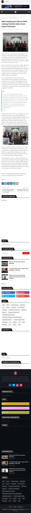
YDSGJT (14, 324)
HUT (3, 307)
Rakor (23, 322)
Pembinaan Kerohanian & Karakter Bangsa (11, 317)
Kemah (7, 307)
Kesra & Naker (21, 307)
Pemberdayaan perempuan (8, 314)
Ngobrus (4, 312)
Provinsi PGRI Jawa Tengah (8, 29)
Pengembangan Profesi (19, 319)
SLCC (10, 324)
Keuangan (4, 310)
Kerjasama (13, 307)
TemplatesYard (13, 509)
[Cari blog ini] (12, 253)
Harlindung (22, 305)
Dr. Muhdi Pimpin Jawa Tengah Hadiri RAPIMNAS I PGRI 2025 (18, 269)
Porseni (14, 322)
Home (10, 507)
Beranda (3, 17)
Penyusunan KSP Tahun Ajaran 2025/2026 (17, 262)
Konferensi (23, 310)
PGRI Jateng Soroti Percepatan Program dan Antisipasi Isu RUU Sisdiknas (17, 276)
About (14, 507)
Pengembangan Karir (7, 319)
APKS (3, 305)
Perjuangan (4, 322)
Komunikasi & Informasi (14, 310)
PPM (19, 322)
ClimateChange (14, 305)
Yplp (19, 324)
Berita (7, 17)
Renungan (4, 324)
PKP (10, 322)
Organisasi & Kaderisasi (13, 312)
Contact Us (20, 507)
